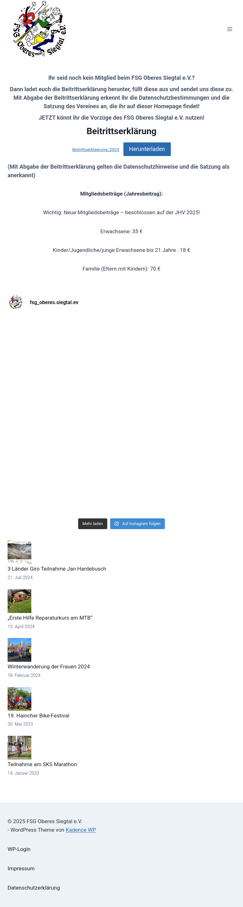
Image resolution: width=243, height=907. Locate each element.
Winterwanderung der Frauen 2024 (49, 666)
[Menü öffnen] (229, 29)
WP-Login (19, 849)
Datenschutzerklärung (34, 888)
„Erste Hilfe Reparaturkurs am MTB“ (50, 618)
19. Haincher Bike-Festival (38, 715)
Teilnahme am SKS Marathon (42, 764)
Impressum (21, 868)
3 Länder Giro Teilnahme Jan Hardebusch (57, 569)
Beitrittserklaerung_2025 (95, 149)
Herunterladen (147, 149)
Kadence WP (80, 830)
